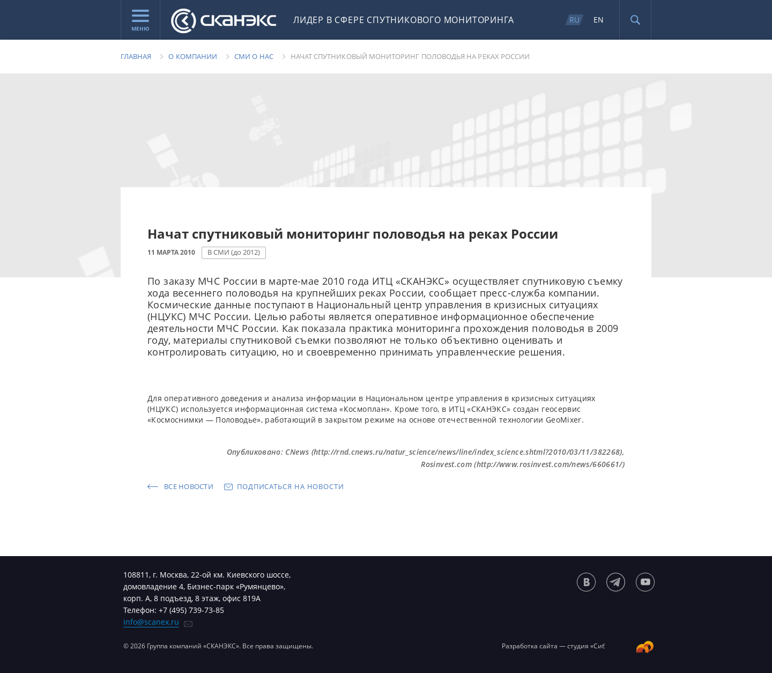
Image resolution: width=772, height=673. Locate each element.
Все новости (188, 486)
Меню (140, 21)
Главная (136, 56)
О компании (192, 56)
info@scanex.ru (151, 622)
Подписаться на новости (290, 486)
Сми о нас (253, 56)
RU (574, 19)
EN (598, 19)
